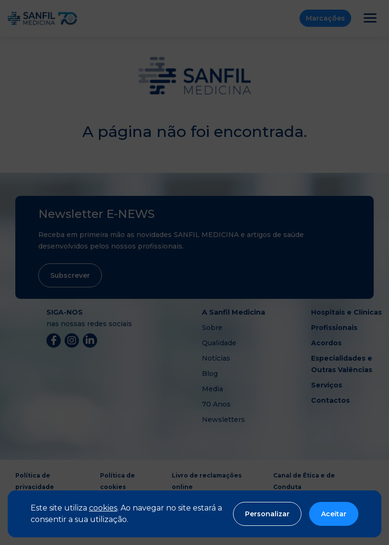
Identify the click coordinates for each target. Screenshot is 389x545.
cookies (103, 507)
